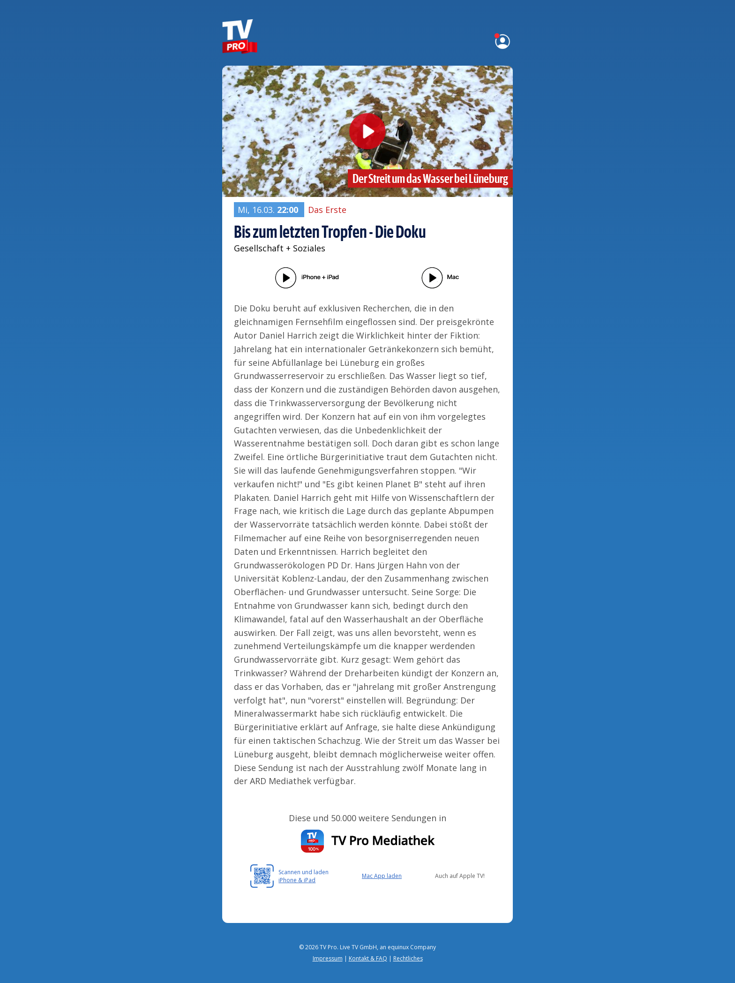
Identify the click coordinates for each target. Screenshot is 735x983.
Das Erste (327, 209)
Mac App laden (382, 876)
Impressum (328, 958)
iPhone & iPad (296, 880)
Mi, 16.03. (269, 209)
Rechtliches (408, 958)
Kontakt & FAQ (368, 958)
